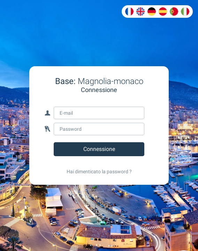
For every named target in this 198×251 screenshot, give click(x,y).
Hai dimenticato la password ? (99, 171)
